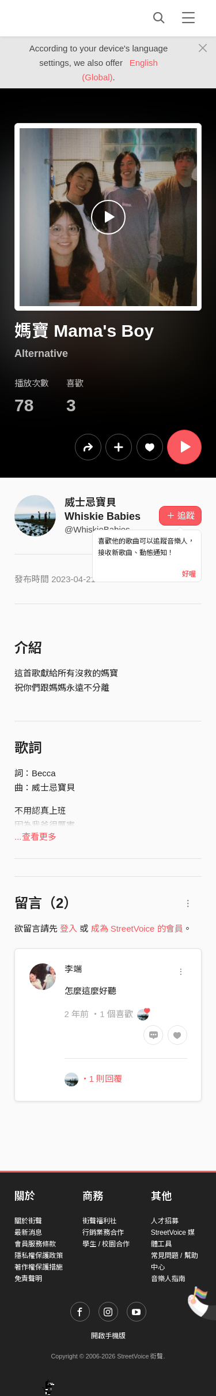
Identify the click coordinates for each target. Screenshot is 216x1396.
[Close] (203, 48)
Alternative (41, 353)
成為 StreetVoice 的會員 (137, 928)
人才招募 (165, 1221)
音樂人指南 (168, 1279)
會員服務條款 (35, 1244)
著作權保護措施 (38, 1267)
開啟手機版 (108, 1336)
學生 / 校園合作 (106, 1244)
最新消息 (28, 1233)
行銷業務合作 (103, 1233)
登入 (68, 928)
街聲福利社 (99, 1221)
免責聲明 (28, 1279)
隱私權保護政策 (38, 1256)
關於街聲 (28, 1221)
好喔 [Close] (189, 574)
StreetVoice (61, 18)
